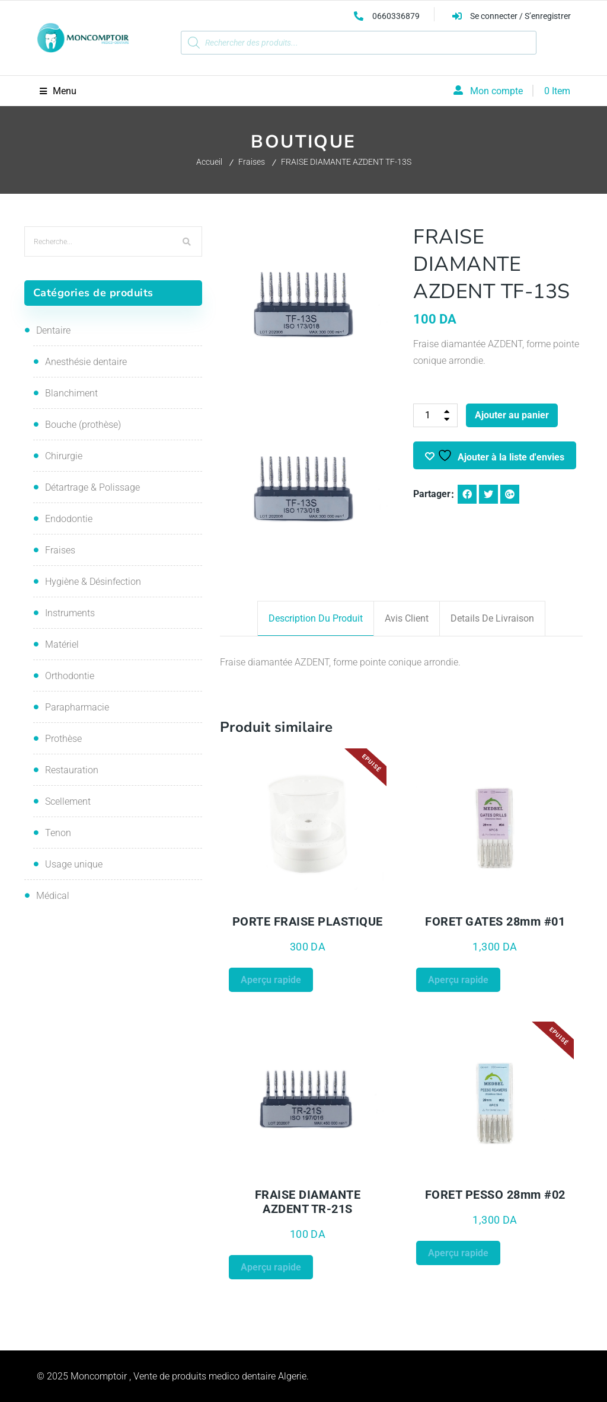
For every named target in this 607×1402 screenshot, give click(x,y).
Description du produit (316, 618)
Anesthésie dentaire (86, 361)
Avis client (407, 618)
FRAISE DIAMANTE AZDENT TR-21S (308, 1201)
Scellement (68, 801)
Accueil (209, 162)
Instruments (70, 613)
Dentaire (53, 330)
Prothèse (63, 738)
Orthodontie (69, 675)
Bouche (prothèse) (83, 424)
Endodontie (68, 518)
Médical (52, 895)
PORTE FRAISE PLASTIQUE (307, 921)
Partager (432, 494)
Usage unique (74, 864)
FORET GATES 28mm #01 (495, 921)
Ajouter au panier (512, 415)
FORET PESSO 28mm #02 (495, 1194)
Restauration (71, 770)
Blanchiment (71, 393)
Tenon (58, 832)
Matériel (62, 644)
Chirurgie (63, 456)
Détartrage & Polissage (92, 487)
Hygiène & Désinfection (93, 581)
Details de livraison (492, 618)
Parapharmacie (77, 707)
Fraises (251, 162)
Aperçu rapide (271, 979)
